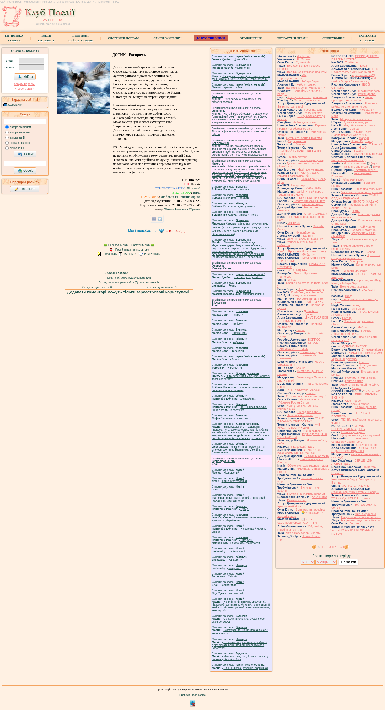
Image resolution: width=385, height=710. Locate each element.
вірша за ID (17, 148)
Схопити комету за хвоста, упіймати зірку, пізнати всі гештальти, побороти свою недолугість (239, 645)
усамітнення (242, 67)
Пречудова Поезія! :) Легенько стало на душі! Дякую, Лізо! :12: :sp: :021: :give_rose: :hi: (241, 78)
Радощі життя (313, 112)
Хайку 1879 (313, 188)
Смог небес (353, 400)
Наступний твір (140, 244)
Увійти (25, 77)
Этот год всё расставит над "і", (306, 396)
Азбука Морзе (360, 403)
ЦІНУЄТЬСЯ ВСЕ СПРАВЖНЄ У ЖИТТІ (302, 319)
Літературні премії (292, 38)
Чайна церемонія (304, 122)
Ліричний (193, 188)
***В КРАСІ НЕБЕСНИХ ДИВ (298, 426)
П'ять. (356, 211)
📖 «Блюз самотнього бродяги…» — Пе (297, 521)
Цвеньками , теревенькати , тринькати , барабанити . (240, 519)
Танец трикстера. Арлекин (303, 389)
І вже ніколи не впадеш (312, 197)
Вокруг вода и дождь (354, 286)
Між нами (293, 223)
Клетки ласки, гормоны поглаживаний (298, 174)
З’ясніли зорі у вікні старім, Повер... (355, 492)
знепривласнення (253, 294)
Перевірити (25, 189)
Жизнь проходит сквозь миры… (352, 99)
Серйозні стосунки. (364, 229)
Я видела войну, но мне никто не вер (354, 105)
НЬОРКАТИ (235, 367)
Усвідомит (234, 568)
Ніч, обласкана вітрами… (361, 125)
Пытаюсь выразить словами (306, 493)
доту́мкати (238, 342)
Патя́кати (237, 314)
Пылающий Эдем (302, 446)
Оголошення (251, 38)
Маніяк (300, 144)
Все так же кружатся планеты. (307, 71)
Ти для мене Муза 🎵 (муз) (362, 166)
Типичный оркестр (316, 456)
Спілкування (333, 38)
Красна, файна (233, 87)
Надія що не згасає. (311, 169)
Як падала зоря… (309, 412)
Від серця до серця (354, 270)
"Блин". (356, 388)
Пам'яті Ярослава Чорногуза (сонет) (301, 251)
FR (52, 19)
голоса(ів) (176, 231)
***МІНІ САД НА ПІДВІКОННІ (354, 197)
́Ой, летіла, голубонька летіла (300, 528)
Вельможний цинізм (309, 298)
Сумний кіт (303, 62)
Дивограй (370, 466)
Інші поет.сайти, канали (80, 38)
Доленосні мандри (356, 122)
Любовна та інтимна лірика (180, 197)
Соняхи (355, 128)
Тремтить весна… (366, 170)
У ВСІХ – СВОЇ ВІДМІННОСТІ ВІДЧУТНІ (354, 449)
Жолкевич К (15, 104)
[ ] (319, 546)
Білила (370, 251)
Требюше (351, 62)
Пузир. (244, 509)
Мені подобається (143, 231)
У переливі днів (372, 349)
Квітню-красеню (365, 514)
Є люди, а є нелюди (310, 289)
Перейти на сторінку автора (132, 249)
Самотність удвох (311, 352)
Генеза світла (354, 381)
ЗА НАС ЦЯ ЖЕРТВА (356, 485)
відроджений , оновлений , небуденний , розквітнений (239, 499)
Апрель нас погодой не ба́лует (360, 384)
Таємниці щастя (314, 109)
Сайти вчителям (167, 38)
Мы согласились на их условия (361, 192)
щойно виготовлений (234, 481)
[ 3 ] (330, 546)
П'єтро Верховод (362, 141)
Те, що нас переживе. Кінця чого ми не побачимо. (239, 408)
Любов (300, 330)
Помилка (337, 473)
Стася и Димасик (315, 213)
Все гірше (356, 261)
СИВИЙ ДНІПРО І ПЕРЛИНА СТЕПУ (355, 58)
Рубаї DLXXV (314, 301)
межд (348, 296)
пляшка (244, 189)
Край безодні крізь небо (307, 292)
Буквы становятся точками (304, 138)
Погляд (347, 318)
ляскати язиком (249, 214)
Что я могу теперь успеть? (303, 532)
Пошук (26, 154)
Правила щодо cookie (192, 694)
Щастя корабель (369, 90)
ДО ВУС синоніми (210, 38)
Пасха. (310, 393)
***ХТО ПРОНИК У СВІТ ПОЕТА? (300, 420)
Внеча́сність (239, 333)
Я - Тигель (303, 56)
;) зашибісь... (242, 59)
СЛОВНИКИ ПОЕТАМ (123, 38)
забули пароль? (24, 84)
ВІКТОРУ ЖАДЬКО (365, 201)
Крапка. (364, 362)
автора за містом (20, 132)
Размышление (296, 500)
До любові (311, 311)
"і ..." (224, 489)
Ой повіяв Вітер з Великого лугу (353, 80)
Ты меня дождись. (353, 432)
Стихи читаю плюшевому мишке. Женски (299, 451)
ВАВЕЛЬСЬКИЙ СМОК (292, 349)
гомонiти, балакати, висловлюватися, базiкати (237, 389)
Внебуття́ (237, 323)
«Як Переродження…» (291, 76)
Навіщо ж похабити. (300, 415)
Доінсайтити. (248, 398)
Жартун (364, 138)
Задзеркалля (297, 141)
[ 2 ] (324, 546)
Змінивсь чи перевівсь (310, 509)
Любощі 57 (367, 109)
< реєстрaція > (24, 88)
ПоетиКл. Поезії (46, 38)
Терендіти (238, 350)
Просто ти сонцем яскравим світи (355, 256)
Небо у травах (306, 84)
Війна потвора (312, 430)
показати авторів (149, 282)
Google (26, 171)
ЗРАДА (292, 279)
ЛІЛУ (362, 368)
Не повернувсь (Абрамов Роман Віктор (298, 401)
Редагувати (110, 253)
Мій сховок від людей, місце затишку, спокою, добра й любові (240, 658)
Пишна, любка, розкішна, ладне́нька (245, 668)
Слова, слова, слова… (309, 100)
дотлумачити (247, 206)
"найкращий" (372, 391)
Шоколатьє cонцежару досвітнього (349, 440)
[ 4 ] (335, 546)
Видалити (130, 253)
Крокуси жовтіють (367, 444)
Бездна (358, 150)
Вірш (197, 192)
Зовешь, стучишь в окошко (305, 238)
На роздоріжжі (368, 365)
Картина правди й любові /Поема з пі (301, 127)
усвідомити (235, 559)
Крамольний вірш (289, 506)
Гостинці (355, 523)
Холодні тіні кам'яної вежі (365, 352)
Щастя (308, 314)
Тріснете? (375, 144)
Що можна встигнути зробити (305, 87)
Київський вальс (353, 179)
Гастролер (298, 185)
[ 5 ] (341, 546)
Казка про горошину (368, 188)
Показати (348, 562)
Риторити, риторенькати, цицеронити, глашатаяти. (236, 541)
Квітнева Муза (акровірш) (348, 160)
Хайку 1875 (367, 226)
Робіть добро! (367, 94)
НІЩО (363, 147)
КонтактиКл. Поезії (367, 38)
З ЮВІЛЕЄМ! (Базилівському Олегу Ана (351, 133)
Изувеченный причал (368, 153)
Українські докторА (344, 359)
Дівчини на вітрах (311, 204)
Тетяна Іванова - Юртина (182, 209)
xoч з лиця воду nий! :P (248, 277)
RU (60, 19)
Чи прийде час (305, 232)
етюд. (356, 305)
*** (354, 343)
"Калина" (308, 235)
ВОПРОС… (315, 339)
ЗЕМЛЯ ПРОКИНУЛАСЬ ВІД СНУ (348, 427)
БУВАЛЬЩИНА (297, 270)
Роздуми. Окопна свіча (360, 377)
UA (45, 19)
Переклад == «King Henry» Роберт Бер (356, 282)
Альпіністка (319, 497)
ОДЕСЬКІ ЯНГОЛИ (354, 346)
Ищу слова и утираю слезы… (361, 517)
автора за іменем (20, 127)
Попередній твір (118, 244)
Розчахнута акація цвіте (309, 201)
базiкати (245, 198)
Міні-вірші (357, 308)
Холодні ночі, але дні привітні (307, 97)
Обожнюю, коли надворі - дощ (307, 465)
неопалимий (228, 585)
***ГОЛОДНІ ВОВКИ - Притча (350, 498)
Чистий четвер (297, 156)
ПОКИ (363, 65)
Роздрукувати (152, 253)
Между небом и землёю (356, 119)
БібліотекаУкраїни (14, 38)
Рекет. (232, 285)
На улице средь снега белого (360, 520)
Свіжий (232, 576)
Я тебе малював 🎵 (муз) (361, 163)
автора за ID (17, 137)
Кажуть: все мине (304, 295)
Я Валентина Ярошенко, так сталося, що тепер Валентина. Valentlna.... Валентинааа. (238, 449)
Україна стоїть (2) (363, 75)
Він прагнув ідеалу (312, 160)
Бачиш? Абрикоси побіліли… (351, 332)
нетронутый (236, 593)
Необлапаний (236, 551)
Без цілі (301, 367)
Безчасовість (243, 418)
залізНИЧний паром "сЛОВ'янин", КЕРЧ (300, 193)
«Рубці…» (308, 254)
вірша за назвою (20, 142)
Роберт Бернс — (312, 81)
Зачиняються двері (290, 106)
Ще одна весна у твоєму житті (360, 435)
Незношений (231, 472)
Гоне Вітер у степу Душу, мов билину (354, 70)
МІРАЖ (313, 342)
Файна (236, 359)
